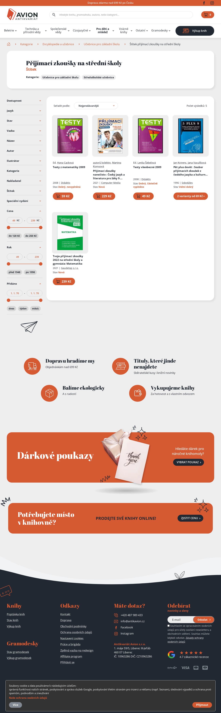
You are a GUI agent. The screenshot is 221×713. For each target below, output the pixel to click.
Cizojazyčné (80, 30)
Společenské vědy (58, 30)
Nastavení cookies (71, 638)
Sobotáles (187, 182)
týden (23, 308)
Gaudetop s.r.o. (70, 268)
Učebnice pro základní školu (102, 44)
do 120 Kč (14, 235)
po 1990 (30, 272)
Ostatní (140, 30)
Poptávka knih (16, 614)
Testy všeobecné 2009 (147, 167)
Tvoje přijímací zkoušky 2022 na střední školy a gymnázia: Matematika (68, 259)
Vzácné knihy (123, 30)
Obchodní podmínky (73, 626)
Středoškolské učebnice (99, 77)
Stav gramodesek (18, 652)
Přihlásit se (67, 662)
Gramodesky (159, 30)
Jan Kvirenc (179, 162)
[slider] (8, 227)
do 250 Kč (31, 235)
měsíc (35, 308)
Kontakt (65, 614)
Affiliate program (71, 656)
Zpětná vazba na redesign (76, 650)
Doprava (65, 620)
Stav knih (12, 620)
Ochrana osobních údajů (76, 632)
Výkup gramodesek (19, 658)
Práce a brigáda (70, 644)
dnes (11, 308)
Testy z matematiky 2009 (69, 167)
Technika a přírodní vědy (32, 30)
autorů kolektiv (102, 162)
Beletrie (9, 30)
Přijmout (202, 705)
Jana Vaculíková (197, 162)
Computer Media (110, 182)
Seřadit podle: (62, 105)
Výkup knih (14, 626)
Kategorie (26, 44)
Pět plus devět (190, 170)
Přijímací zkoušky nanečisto (109, 174)
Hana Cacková (65, 162)
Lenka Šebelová (147, 162)
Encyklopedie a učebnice (58, 44)
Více (15, 705)
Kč (18, 220)
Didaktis (65, 182)
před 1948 (14, 272)
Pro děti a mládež (102, 30)
